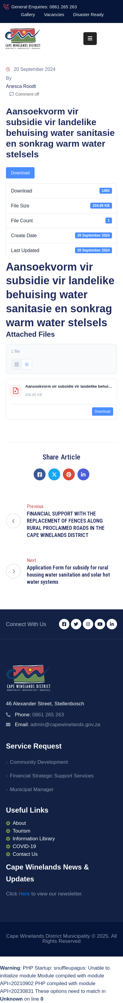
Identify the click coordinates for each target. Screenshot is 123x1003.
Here (24, 894)
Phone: (39, 715)
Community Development (39, 762)
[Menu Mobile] (90, 38)
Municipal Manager (32, 789)
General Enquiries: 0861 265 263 (44, 6)
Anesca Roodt (21, 86)
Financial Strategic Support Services (52, 776)
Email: (57, 724)
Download (20, 172)
